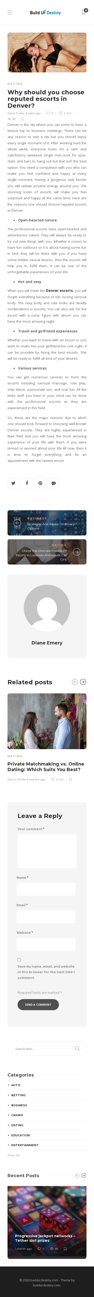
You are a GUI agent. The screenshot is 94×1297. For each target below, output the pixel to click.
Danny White (17, 779)
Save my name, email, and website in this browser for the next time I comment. (46, 972)
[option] (47, 736)
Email (22, 905)
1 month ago (23, 1249)
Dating (15, 84)
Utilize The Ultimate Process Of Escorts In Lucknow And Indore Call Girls (41, 555)
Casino (17, 1115)
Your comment (31, 829)
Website (25, 933)
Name (22, 878)
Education (20, 1135)
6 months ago (36, 779)
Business (37, 518)
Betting (18, 1095)
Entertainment (25, 1145)
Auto (15, 1085)
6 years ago (33, 113)
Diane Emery (16, 113)
